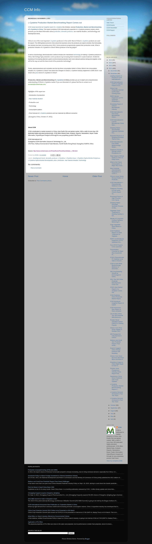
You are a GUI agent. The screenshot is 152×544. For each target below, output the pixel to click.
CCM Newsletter (112, 27)
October (113, 405)
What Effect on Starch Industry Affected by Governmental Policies (48, 516)
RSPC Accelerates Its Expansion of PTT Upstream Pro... (117, 240)
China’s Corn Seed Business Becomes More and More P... (117, 357)
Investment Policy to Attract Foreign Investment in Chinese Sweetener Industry (53, 475)
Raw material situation (36, 98)
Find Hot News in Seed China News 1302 (41, 487)
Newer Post (33, 176)
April (112, 419)
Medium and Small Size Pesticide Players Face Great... (116, 342)
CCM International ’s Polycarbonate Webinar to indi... (116, 184)
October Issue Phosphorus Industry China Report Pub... (115, 371)
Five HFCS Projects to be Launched (116, 246)
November (114, 73)
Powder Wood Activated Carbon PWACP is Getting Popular (116, 322)
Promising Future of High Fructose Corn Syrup (116, 198)
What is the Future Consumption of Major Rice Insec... (117, 163)
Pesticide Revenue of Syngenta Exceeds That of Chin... (117, 137)
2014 (110, 60)
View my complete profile (114, 461)
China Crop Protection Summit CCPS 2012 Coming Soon (116, 90)
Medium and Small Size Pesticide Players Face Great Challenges (48, 481)
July (112, 413)
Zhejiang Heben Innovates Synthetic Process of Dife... (116, 205)
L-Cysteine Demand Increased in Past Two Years (116, 393)
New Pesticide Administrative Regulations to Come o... (115, 171)
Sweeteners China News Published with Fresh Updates (116, 379)
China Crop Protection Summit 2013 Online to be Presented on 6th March (51, 510)
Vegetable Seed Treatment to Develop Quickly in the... (117, 213)
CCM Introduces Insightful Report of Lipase (117, 303)
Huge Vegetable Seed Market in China (115, 226)
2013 (110, 63)
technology (77, 54)
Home (65, 176)
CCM (119, 427)
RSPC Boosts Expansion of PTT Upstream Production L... (116, 98)
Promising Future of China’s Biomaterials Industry (116, 106)
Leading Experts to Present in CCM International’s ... (116, 77)
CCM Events (111, 25)
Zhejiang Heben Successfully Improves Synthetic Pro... (117, 130)
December (114, 71)
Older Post (97, 176)
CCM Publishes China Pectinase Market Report (116, 296)
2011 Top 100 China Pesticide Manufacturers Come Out (116, 282)
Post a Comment (36, 168)
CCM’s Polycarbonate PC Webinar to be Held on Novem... (117, 259)
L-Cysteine (53, 41)
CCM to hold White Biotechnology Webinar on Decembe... (116, 266)
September (114, 408)
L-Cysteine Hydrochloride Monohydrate (40, 160)
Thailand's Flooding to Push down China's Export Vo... (116, 191)
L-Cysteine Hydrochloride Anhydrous (88, 158)
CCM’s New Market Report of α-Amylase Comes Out (116, 289)
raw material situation (71, 160)
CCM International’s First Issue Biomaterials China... (116, 114)
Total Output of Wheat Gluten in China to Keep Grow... (117, 157)
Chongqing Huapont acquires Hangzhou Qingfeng (44, 493)
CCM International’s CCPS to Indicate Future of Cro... (116, 83)
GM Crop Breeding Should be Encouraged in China (116, 274)
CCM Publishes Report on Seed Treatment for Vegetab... (116, 233)
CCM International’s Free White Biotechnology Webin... (116, 144)
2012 (110, 65)
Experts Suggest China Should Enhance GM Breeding (115, 350)
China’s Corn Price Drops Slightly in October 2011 (116, 329)
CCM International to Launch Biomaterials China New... (117, 122)
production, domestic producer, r (64, 31)
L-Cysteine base (71, 158)
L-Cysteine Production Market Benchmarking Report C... (116, 386)
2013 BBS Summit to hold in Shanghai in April (42, 499)
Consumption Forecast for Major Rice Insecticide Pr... (116, 252)
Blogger (87, 539)
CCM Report (111, 30)
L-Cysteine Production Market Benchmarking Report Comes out (55, 23)
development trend (39, 158)
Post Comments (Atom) (44, 180)
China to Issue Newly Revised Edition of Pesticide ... (117, 177)
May (112, 416)
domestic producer (51, 158)
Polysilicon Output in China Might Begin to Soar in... (116, 363)
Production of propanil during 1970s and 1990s (43, 470)
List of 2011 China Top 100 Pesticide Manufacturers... (116, 315)
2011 (110, 68)
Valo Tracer (110, 22)
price (37, 73)
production (60, 160)
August (113, 411)
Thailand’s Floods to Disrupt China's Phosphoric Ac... (116, 151)
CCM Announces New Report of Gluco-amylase (115, 309)
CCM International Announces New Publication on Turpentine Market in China (52, 504)
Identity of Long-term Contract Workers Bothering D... (116, 220)
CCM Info (32, 10)
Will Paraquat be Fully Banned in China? (116, 335)
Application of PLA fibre (35, 522)
